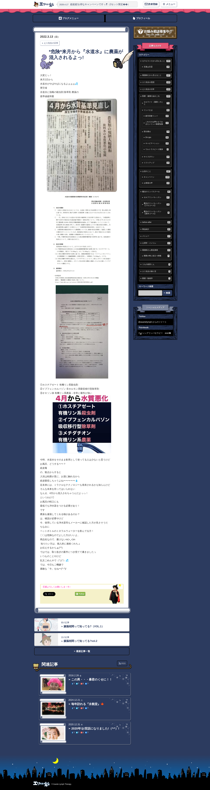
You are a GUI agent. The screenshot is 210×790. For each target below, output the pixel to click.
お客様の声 (156, 183)
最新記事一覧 (83, 651)
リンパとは (156, 110)
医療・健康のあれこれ (156, 96)
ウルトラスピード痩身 (156, 149)
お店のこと (156, 171)
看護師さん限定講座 (156, 250)
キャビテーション (156, 143)
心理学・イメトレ (156, 243)
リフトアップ (156, 163)
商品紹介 (156, 229)
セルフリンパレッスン (156, 197)
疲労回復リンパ (156, 116)
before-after (156, 222)
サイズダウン (156, 157)
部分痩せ (156, 132)
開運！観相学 (156, 278)
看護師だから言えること (156, 75)
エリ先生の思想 (156, 82)
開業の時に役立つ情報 (156, 256)
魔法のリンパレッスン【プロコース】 (156, 204)
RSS (123, 663)
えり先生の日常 (51, 43)
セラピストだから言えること (156, 61)
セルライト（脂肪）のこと (156, 103)
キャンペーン (156, 177)
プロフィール (143, 18)
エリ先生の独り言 (156, 271)
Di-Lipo (156, 137)
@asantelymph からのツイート (152, 322)
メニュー (156, 236)
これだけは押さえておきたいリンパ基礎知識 (156, 123)
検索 (168, 293)
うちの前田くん (156, 264)
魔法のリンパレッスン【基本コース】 (156, 212)
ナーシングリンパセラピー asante (154, 333)
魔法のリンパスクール (156, 192)
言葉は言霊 (156, 67)
